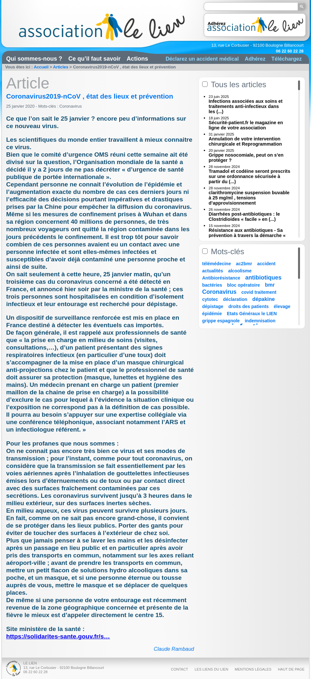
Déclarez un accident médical (202, 59)
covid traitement (258, 292)
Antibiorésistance (221, 277)
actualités (212, 270)
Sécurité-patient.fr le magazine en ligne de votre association (246, 125)
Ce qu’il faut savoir (94, 58)
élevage (282, 306)
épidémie (212, 313)
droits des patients (248, 306)
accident (266, 263)
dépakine (263, 299)
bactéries (212, 285)
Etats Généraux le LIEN (252, 313)
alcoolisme (239, 270)
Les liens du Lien (211, 669)
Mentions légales (253, 669)
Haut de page (291, 669)
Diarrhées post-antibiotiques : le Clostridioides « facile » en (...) (244, 216)
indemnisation (260, 320)
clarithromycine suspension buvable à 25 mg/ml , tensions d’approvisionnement (249, 198)
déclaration (235, 299)
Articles (60, 67)
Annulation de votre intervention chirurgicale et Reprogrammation (245, 141)
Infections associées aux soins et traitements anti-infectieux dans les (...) (245, 106)
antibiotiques (263, 277)
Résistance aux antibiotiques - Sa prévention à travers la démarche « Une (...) (247, 235)
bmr (270, 285)
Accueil (41, 67)
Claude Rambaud (174, 649)
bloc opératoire (243, 285)
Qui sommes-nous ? (34, 58)
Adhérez (255, 59)
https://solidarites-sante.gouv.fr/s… (58, 636)
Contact (179, 669)
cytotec (210, 299)
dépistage (212, 306)
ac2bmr (244, 263)
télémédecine (216, 263)
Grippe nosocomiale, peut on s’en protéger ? (246, 157)
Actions (137, 58)
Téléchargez (286, 59)
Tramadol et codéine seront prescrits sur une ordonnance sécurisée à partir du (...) (249, 176)
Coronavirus (71, 106)
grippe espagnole (221, 320)
